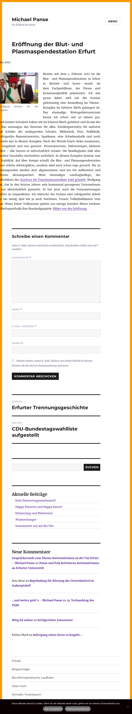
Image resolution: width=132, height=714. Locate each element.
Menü (113, 21)
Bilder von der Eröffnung (70, 208)
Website (18, 343)
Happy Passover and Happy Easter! (38, 507)
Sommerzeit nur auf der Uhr (34, 526)
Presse (16, 660)
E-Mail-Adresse (24, 326)
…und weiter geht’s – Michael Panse (37, 600)
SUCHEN (92, 467)
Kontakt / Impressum (26, 694)
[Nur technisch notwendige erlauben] (127, 706)
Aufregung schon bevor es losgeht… (57, 635)
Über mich (19, 686)
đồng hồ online (22, 620)
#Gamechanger (25, 519)
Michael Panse (30, 19)
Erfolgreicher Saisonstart (55, 620)
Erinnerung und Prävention (34, 513)
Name (17, 309)
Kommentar (21, 257)
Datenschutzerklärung (78, 709)
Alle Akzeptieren (53, 709)
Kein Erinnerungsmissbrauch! (35, 500)
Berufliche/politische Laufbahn (33, 677)
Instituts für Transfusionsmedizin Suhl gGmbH (52, 179)
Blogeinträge (21, 669)
